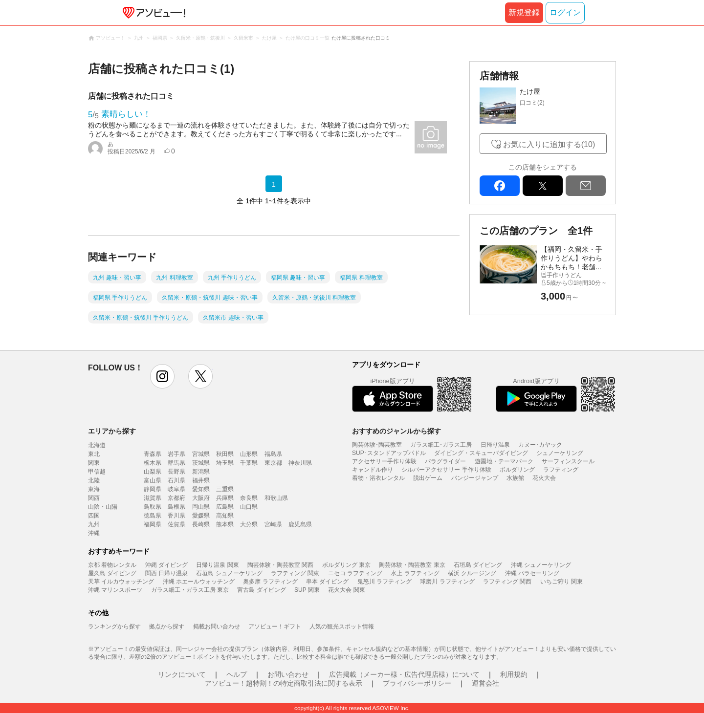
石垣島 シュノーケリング (229, 573)
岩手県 (176, 454)
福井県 (201, 480)
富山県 (152, 480)
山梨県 (152, 471)
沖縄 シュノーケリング (541, 565)
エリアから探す (112, 431)
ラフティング (560, 469)
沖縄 (94, 533)
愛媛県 (201, 515)
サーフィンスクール (568, 461)
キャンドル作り (372, 469)
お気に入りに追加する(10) (549, 144)
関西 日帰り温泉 (166, 573)
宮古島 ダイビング (261, 589)
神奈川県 (300, 462)
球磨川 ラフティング (447, 581)
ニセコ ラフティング (355, 573)
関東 (94, 462)
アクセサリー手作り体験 (384, 461)
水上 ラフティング (415, 573)
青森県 (152, 454)
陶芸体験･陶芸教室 (377, 444)
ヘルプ (236, 674)
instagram (162, 376)
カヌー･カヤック (540, 444)
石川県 (176, 480)
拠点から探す (166, 626)
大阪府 (201, 498)
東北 (94, 454)
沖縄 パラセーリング (532, 573)
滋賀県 (152, 498)
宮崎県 (273, 524)
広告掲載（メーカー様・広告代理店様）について (404, 674)
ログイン (565, 12)
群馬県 (176, 462)
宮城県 (201, 454)
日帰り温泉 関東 (217, 565)
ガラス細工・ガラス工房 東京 (190, 589)
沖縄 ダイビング (166, 565)
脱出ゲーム (427, 478)
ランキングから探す (114, 626)
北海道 (97, 445)
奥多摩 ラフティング (270, 581)
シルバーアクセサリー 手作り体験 (446, 469)
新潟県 (201, 471)
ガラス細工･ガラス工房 (441, 444)
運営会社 (485, 683)
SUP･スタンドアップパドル (389, 453)
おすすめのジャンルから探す (396, 431)
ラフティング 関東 (295, 573)
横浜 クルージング (472, 573)
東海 (94, 489)
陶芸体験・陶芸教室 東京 (412, 565)
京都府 (176, 498)
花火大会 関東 (346, 589)
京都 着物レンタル (112, 565)
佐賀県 (176, 524)
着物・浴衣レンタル (378, 478)
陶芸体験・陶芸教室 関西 (280, 565)
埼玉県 (225, 462)
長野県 (176, 471)
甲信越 (97, 471)
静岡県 (152, 489)
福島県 (273, 454)
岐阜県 (176, 489)
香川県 (176, 515)
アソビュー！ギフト (274, 626)
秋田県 (225, 454)
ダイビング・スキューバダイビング (481, 453)
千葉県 (249, 462)
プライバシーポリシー (417, 683)
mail (586, 185)
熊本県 (225, 524)
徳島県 (152, 515)
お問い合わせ (287, 674)
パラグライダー (445, 461)
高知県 (225, 515)
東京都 (273, 462)
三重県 (225, 489)
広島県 (225, 506)
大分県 (249, 524)
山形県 (249, 454)
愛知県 (201, 489)
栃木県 (152, 462)
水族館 (515, 478)
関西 (94, 498)
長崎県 (201, 524)
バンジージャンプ (474, 478)
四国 (94, 515)
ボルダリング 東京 (346, 565)
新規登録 (524, 12)
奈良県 (249, 498)
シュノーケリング (559, 453)
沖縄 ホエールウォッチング (199, 581)
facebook (500, 185)
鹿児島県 (300, 524)
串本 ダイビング (327, 581)
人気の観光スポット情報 (341, 626)
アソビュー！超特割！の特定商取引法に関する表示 (283, 683)
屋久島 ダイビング (112, 573)
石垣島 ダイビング (478, 565)
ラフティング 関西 (507, 581)
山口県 (249, 506)
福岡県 (152, 524)
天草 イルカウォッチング (121, 581)
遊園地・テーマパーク (504, 461)
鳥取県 (152, 506)
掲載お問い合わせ (216, 626)
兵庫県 (225, 498)
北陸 (94, 480)
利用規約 (514, 674)
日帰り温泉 (495, 444)
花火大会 (544, 478)
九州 (94, 524)
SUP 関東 (307, 589)
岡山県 (201, 506)
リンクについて (182, 674)
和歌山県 (276, 498)
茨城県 (201, 462)
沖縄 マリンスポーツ (115, 589)
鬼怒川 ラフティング (384, 581)
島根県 (176, 506)
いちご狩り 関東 (561, 581)
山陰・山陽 (102, 506)
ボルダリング (517, 469)
